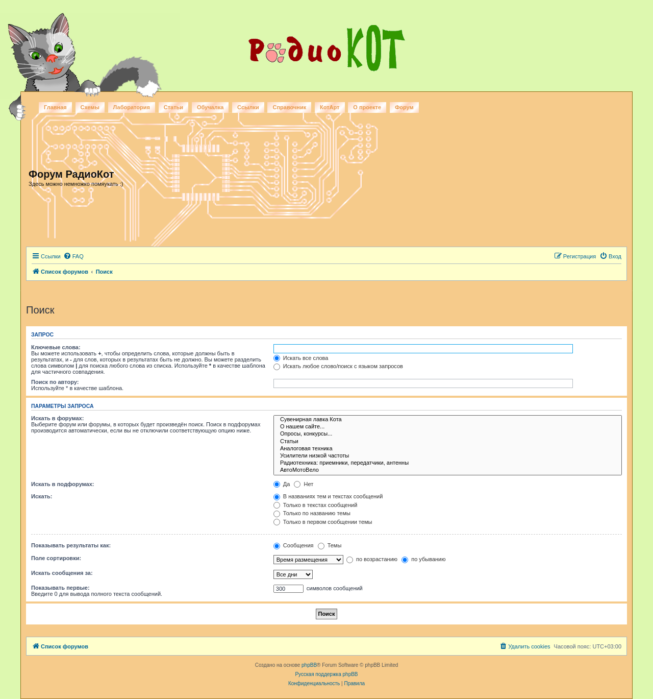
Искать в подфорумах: (62, 484)
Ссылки (248, 107)
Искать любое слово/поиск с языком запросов (338, 366)
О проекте (367, 107)
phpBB (309, 665)
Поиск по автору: (55, 382)
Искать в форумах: (57, 418)
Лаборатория (131, 107)
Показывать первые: (60, 588)
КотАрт (329, 107)
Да (281, 484)
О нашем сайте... (447, 426)
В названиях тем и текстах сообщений (328, 496)
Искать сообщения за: (62, 573)
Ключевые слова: (56, 347)
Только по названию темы (311, 513)
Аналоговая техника (447, 448)
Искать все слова (301, 358)
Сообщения (293, 545)
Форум (404, 107)
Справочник (289, 107)
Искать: (41, 496)
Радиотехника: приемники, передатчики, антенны (447, 463)
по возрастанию (371, 559)
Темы (330, 545)
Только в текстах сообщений (315, 505)
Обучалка (210, 107)
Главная (55, 107)
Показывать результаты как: (71, 545)
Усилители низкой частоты (447, 456)
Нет (303, 484)
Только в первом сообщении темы (322, 522)
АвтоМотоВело (447, 470)
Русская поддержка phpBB (326, 674)
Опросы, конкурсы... (447, 434)
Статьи (173, 107)
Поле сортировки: (56, 558)
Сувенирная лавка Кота (447, 419)
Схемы (90, 107)
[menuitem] (73, 256)
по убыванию (423, 559)
